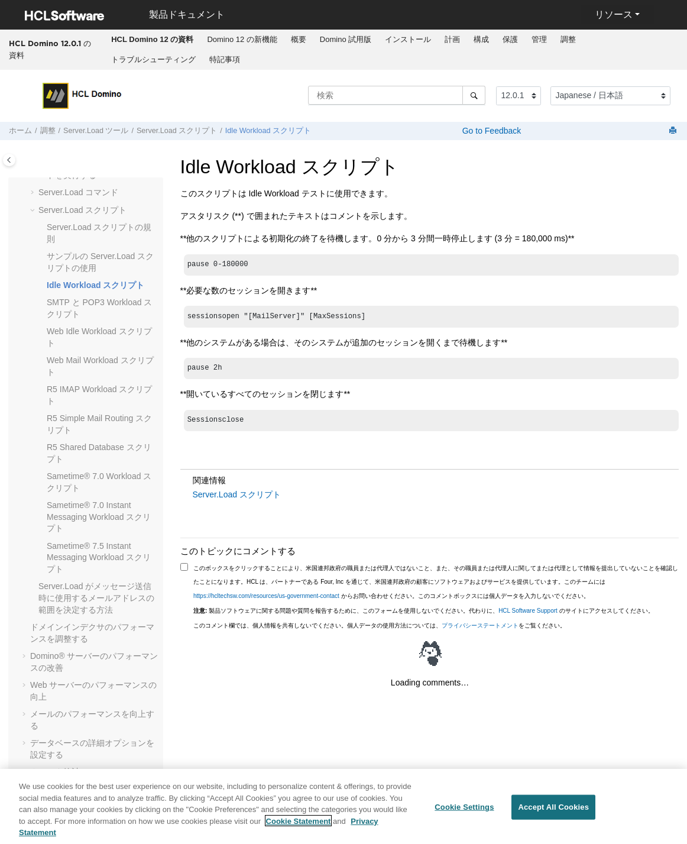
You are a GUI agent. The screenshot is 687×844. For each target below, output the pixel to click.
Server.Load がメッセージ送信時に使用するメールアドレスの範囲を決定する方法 (96, 597)
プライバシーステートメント (480, 625)
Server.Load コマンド (78, 192)
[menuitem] (152, 40)
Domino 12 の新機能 (242, 39)
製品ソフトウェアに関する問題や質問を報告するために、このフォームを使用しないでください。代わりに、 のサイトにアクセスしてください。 (423, 610)
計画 (452, 39)
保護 (510, 39)
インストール (408, 39)
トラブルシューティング (153, 59)
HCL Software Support (528, 610)
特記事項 (224, 59)
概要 (298, 39)
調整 (568, 39)
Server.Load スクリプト (177, 131)
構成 (481, 39)
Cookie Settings (464, 811)
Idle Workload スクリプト (268, 131)
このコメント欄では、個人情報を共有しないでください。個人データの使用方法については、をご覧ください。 (379, 625)
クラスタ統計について (71, 772)
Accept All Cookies (553, 811)
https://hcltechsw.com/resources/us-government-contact (266, 596)
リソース (614, 14)
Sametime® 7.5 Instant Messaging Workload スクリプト (99, 557)
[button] (33, 193)
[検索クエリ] (396, 95)
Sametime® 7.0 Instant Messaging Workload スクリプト (99, 516)
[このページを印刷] (674, 131)
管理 (539, 39)
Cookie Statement (298, 824)
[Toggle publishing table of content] (9, 160)
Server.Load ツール (95, 131)
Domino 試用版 (345, 39)
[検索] (473, 95)
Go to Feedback (490, 130)
